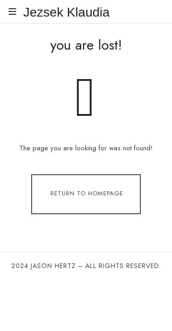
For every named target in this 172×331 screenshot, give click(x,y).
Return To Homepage (86, 193)
